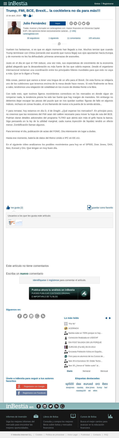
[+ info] (73, 31)
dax (78, 384)
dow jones (90, 387)
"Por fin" (71, 324)
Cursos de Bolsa (96, 415)
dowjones (70, 387)
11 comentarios (74, 38)
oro (97, 384)
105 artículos (94, 38)
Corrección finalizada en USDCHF (83, 338)
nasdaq (80, 387)
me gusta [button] (13, 207)
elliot (95, 391)
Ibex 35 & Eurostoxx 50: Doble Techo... (85, 361)
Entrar (97, 4)
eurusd (88, 384)
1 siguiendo (54, 38)
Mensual (104, 371)
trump (99, 387)
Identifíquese (39, 280)
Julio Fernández (34, 23)
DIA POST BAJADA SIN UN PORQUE (85, 342)
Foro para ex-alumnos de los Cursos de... (86, 356)
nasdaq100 (81, 391)
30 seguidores (33, 38)
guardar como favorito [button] (100, 207)
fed (105, 387)
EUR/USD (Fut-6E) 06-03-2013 (81, 347)
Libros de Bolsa (59, 415)
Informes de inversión (22, 416)
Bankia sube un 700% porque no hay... (85, 333)
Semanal (86, 371)
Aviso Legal (73, 435)
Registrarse (108, 4)
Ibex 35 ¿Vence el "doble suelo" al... (84, 366)
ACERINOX (73, 328)
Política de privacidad (55, 435)
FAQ (106, 435)
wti (89, 391)
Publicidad (85, 435)
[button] (57, 23)
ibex (105, 384)
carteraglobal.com (31, 34)
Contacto (97, 435)
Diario (70, 371)
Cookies (38, 435)
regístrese (54, 280)
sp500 (69, 384)
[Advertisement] (55, 245)
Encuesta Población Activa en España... (85, 352)
